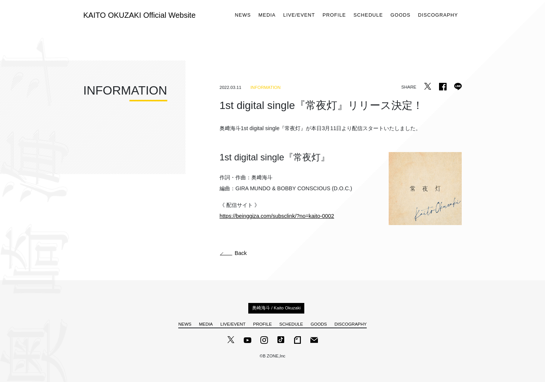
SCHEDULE (368, 15)
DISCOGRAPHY (438, 15)
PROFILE (334, 15)
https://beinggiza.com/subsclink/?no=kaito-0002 (277, 216)
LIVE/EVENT (299, 15)
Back (233, 253)
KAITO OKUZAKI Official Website (139, 15)
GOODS (401, 15)
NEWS (243, 15)
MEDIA (267, 15)
